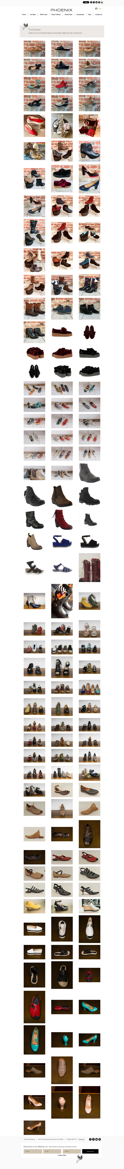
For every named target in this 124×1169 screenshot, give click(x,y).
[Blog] (86, 2)
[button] (102, 2)
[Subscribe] (90, 1151)
